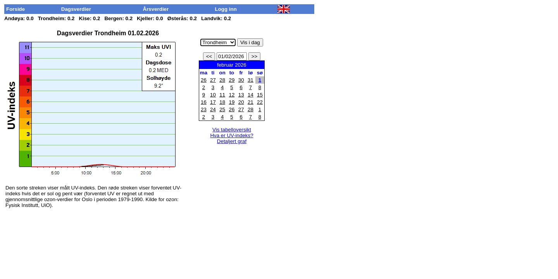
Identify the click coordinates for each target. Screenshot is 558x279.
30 (241, 80)
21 (250, 102)
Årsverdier (156, 9)
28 (222, 80)
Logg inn (226, 9)
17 (213, 102)
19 (232, 102)
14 (250, 95)
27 (213, 80)
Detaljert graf (231, 141)
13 (241, 95)
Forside (15, 9)
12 (232, 95)
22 (260, 102)
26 (204, 80)
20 (241, 102)
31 (250, 80)
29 (232, 80)
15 (260, 95)
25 (222, 109)
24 (213, 109)
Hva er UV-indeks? (231, 135)
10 (213, 95)
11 (222, 95)
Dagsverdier (76, 9)
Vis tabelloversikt (231, 130)
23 (204, 109)
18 (222, 102)
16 (204, 102)
